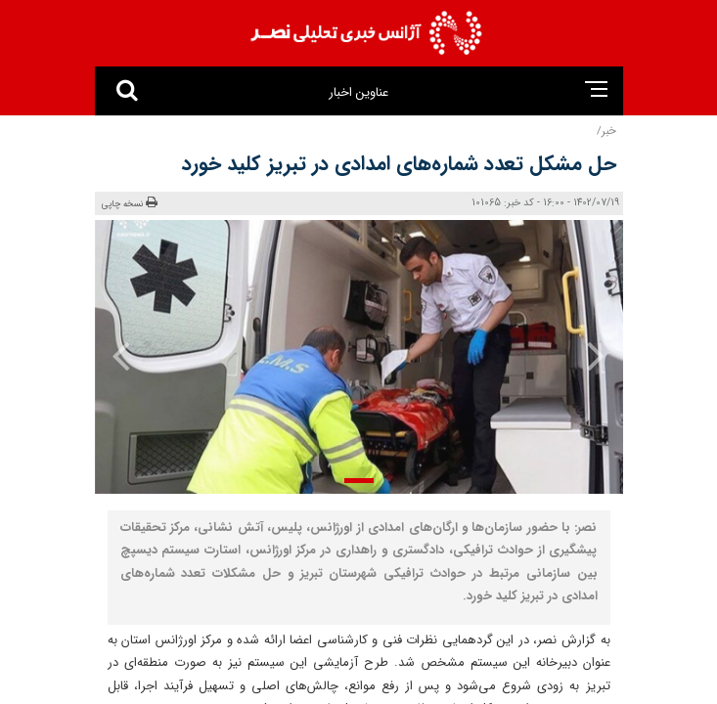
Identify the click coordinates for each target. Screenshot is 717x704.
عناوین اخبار (358, 92)
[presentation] (583, 355)
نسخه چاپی (130, 203)
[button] (359, 480)
